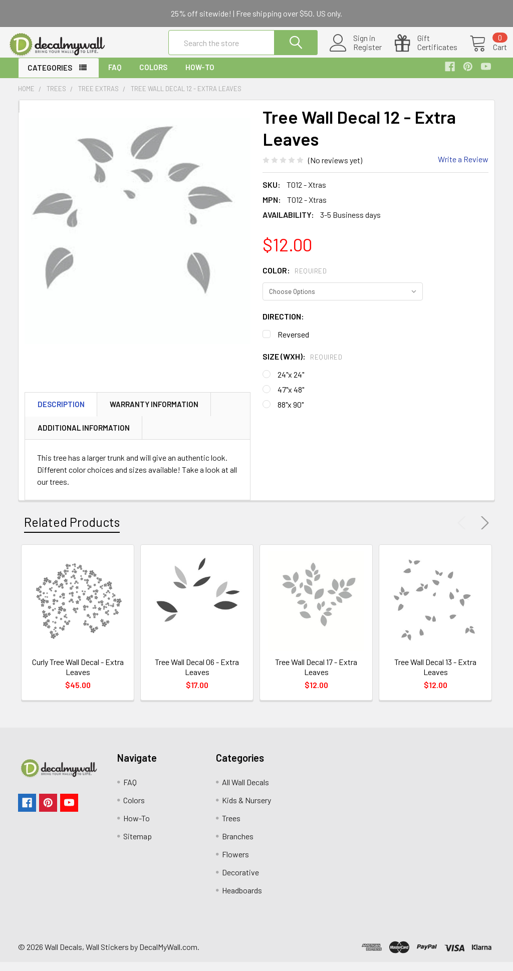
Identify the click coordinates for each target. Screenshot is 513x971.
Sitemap (137, 845)
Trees (231, 827)
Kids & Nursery (246, 809)
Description (61, 413)
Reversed (293, 343)
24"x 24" (291, 383)
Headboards (242, 899)
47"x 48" (291, 398)
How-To (199, 76)
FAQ (114, 76)
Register (355, 53)
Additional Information (84, 436)
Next (482, 531)
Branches (237, 845)
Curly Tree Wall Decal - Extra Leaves (78, 676)
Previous (463, 531)
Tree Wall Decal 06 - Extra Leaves (197, 676)
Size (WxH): (302, 365)
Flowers (235, 863)
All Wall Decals (245, 791)
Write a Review (463, 168)
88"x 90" (291, 413)
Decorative (240, 881)
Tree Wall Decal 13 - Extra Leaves (435, 676)
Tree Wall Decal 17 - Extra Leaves (316, 676)
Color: (295, 278)
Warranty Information (154, 413)
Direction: (283, 325)
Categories (50, 76)
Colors (153, 76)
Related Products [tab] (72, 530)
